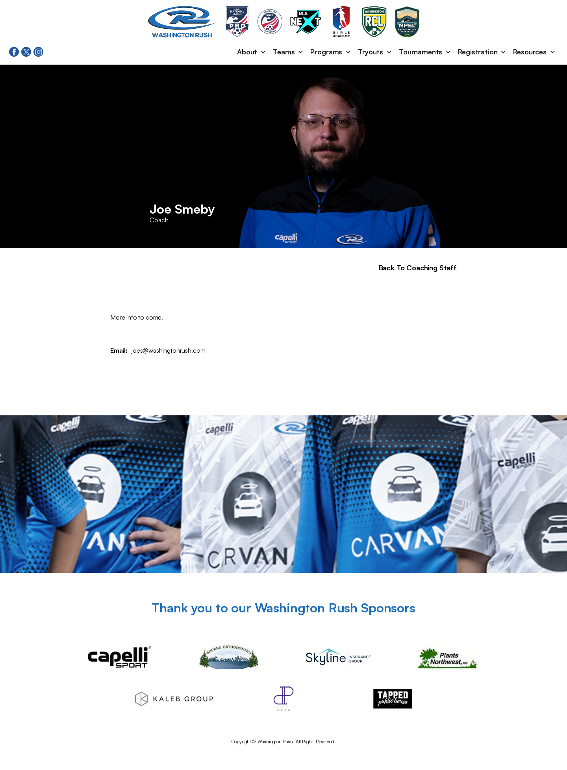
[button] (252, 52)
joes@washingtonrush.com (168, 350)
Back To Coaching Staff (418, 267)
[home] (182, 21)
